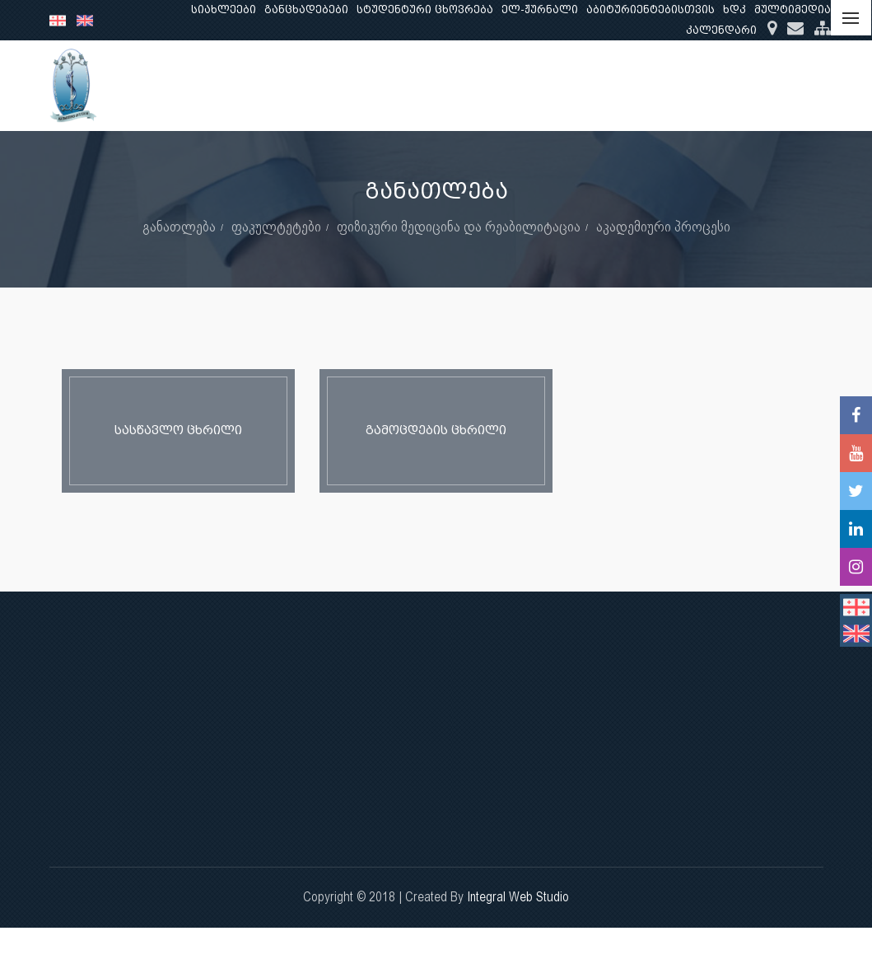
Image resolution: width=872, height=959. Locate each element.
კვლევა (584, 85)
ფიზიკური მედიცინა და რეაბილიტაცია (459, 226)
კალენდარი (721, 30)
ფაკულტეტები (276, 226)
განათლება (500, 85)
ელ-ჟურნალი (539, 9)
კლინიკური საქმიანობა (705, 85)
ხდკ (734, 9)
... (808, 85)
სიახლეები (223, 9)
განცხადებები (306, 9)
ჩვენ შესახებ (400, 85)
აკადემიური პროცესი (663, 226)
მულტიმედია (792, 9)
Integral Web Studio (518, 897)
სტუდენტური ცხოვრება (425, 9)
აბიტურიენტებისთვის (650, 9)
